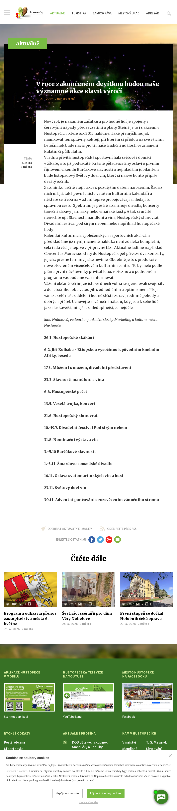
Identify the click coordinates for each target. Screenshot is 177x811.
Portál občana (14, 742)
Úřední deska (14, 749)
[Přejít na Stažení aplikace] (29, 697)
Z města (26, 167)
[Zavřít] (170, 756)
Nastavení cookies (88, 802)
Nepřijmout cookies (67, 793)
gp (109, 539)
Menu (7, 12)
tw (100, 539)
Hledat (169, 13)
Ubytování (154, 749)
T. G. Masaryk (156, 742)
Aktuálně (57, 13)
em (118, 539)
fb (91, 539)
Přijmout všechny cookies (105, 793)
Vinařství (129, 742)
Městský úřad (128, 13)
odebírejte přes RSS (121, 529)
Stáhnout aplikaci (16, 717)
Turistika (78, 13)
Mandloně (129, 749)
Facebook (128, 717)
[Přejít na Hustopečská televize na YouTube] (88, 697)
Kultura (27, 163)
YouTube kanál (72, 717)
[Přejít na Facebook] (147, 697)
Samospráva (102, 13)
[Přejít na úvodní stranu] (29, 13)
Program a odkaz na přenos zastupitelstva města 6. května (30, 618)
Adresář (152, 13)
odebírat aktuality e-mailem (69, 529)
